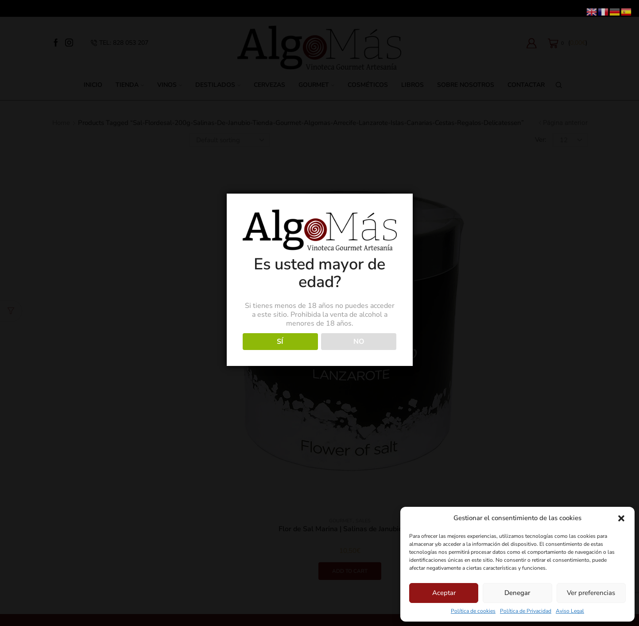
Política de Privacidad (525, 610)
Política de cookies (473, 610)
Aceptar (444, 592)
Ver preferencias (591, 592)
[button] (621, 518)
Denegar (517, 592)
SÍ (280, 341)
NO (358, 341)
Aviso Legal (570, 610)
